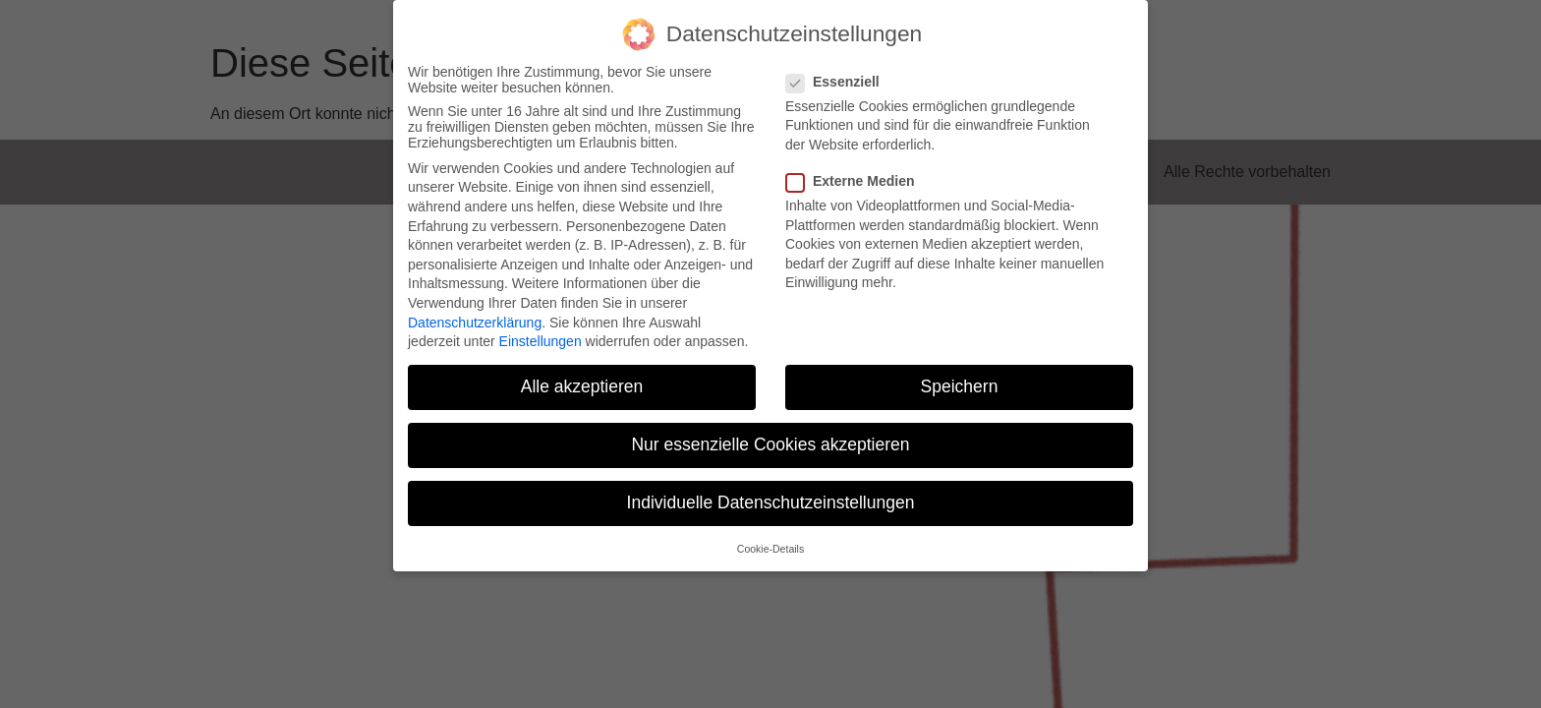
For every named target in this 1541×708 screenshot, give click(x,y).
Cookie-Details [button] (770, 549)
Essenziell (838, 81)
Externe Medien (856, 181)
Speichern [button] (960, 386)
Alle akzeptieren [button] (582, 386)
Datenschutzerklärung (475, 322)
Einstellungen (540, 341)
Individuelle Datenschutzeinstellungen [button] (771, 502)
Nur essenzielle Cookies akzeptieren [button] (770, 444)
